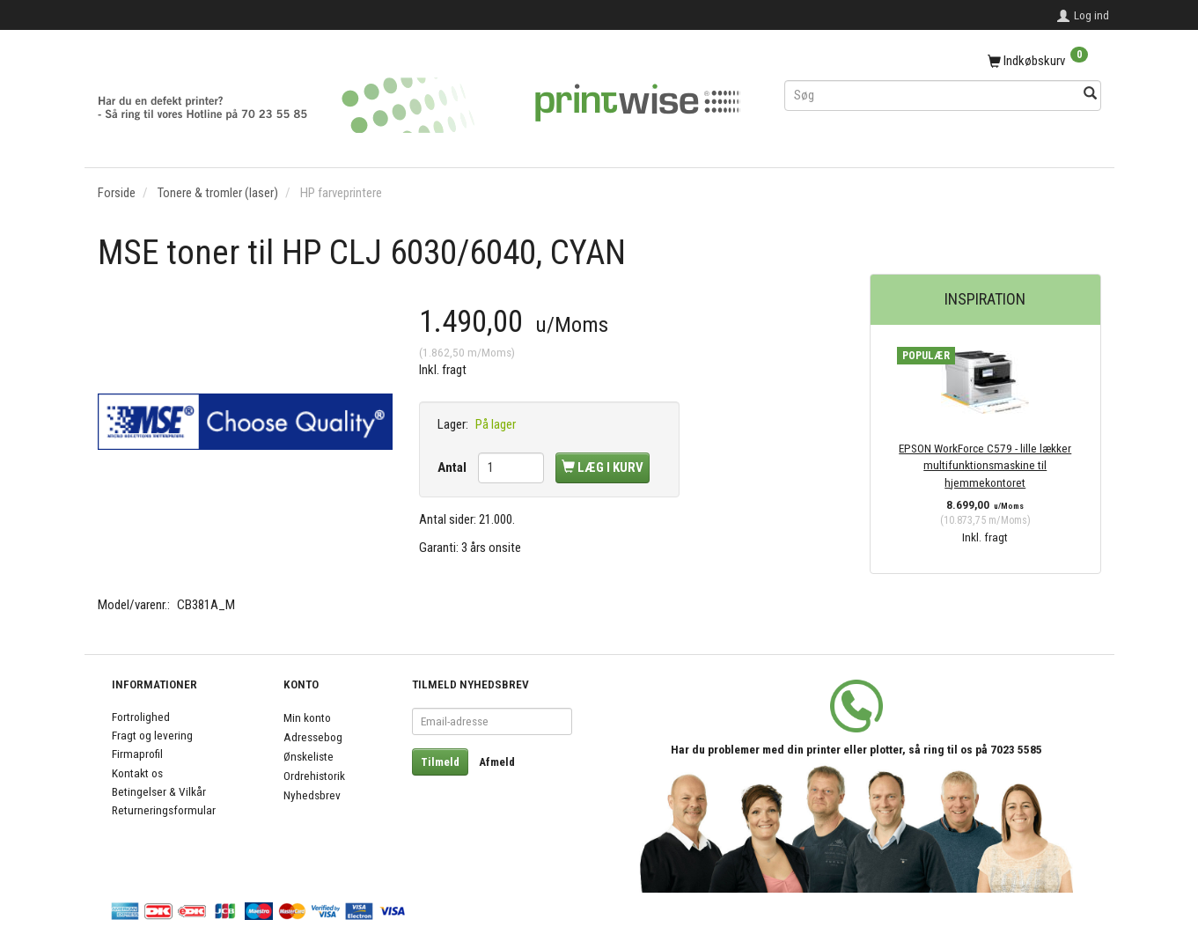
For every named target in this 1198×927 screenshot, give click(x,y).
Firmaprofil (137, 754)
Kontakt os (137, 773)
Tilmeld (440, 762)
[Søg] (1090, 94)
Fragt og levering (152, 735)
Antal (453, 467)
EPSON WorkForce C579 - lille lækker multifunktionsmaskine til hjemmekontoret (985, 465)
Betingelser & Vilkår (159, 791)
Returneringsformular (164, 810)
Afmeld (497, 762)
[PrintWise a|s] (419, 99)
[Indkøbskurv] (942, 61)
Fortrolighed (141, 717)
